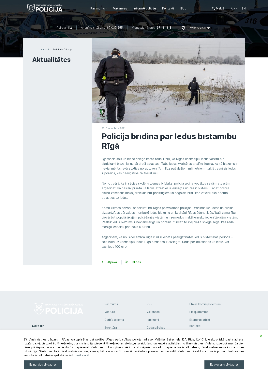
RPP (150, 304)
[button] (234, 8)
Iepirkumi (153, 320)
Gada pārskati (156, 327)
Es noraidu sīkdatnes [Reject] (43, 364)
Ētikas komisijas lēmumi (205, 304)
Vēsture (109, 312)
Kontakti (195, 326)
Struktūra (110, 327)
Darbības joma (114, 320)
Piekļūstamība (198, 312)
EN (244, 8)
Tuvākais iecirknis (198, 28)
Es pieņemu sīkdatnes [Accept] (224, 364)
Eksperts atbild (199, 320)
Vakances (153, 312)
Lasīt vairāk (82, 355)
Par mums (111, 304)
